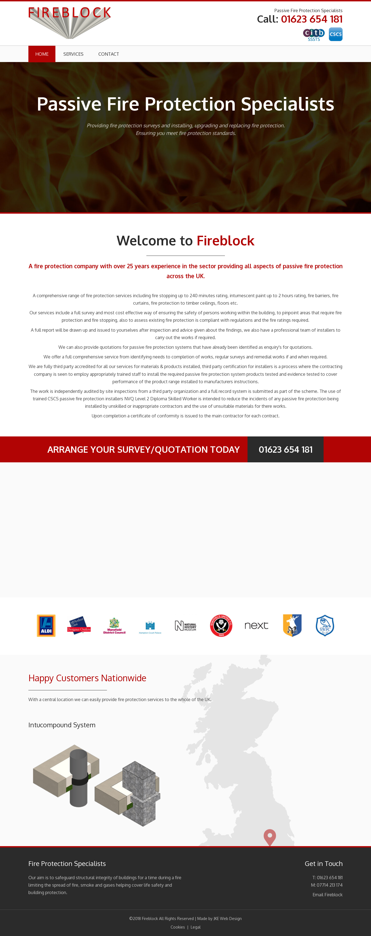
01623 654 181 (312, 18)
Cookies (178, 927)
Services (73, 54)
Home (42, 54)
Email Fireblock (328, 894)
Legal (196, 927)
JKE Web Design (228, 918)
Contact (108, 54)
